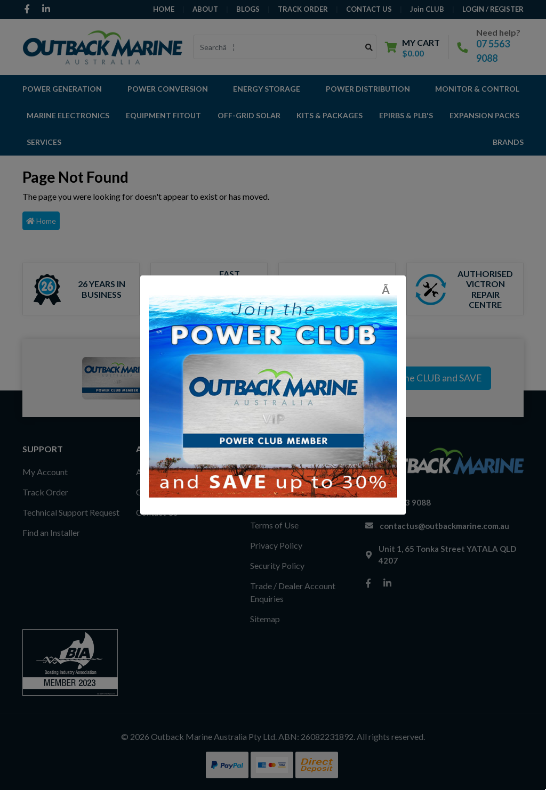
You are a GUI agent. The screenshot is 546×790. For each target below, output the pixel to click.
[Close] (389, 289)
